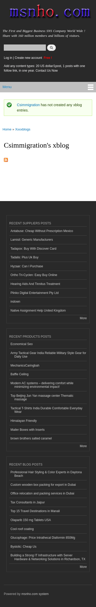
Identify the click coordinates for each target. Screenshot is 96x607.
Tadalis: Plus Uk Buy (24, 257)
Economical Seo (21, 344)
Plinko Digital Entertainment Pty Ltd (34, 293)
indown (15, 301)
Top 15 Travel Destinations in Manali (35, 511)
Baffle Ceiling (19, 374)
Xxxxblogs (22, 129)
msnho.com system (35, 594)
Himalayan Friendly (23, 421)
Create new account (29, 58)
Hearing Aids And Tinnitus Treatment (35, 284)
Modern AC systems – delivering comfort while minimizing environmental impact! (41, 385)
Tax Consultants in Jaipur (27, 502)
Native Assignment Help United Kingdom (38, 310)
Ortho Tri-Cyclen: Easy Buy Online (33, 275)
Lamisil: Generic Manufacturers (31, 239)
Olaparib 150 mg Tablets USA (30, 520)
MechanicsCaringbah (24, 365)
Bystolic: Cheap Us (23, 546)
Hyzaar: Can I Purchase (26, 266)
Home (7, 129)
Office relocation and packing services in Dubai (42, 493)
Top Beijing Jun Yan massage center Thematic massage (41, 397)
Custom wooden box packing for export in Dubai (43, 485)
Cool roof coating (22, 529)
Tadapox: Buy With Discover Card (33, 248)
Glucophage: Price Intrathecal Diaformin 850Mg (42, 537)
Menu (7, 87)
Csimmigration (28, 105)
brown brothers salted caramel (31, 438)
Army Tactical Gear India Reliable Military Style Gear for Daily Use (48, 354)
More (83, 318)
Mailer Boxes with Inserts (27, 430)
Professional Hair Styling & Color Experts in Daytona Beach (46, 474)
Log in (8, 58)
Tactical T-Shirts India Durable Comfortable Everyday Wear (46, 410)
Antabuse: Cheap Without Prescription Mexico (41, 231)
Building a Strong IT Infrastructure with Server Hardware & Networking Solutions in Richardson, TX (48, 557)
